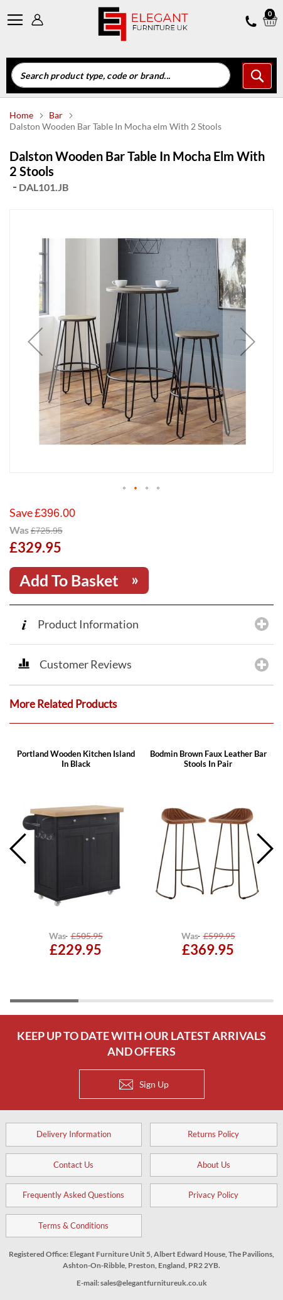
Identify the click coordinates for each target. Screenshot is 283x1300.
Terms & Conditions (73, 1219)
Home (22, 115)
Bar (57, 115)
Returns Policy (213, 1128)
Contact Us (73, 1158)
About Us (213, 1158)
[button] (125, 482)
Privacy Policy (213, 1188)
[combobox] (120, 75)
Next (264, 842)
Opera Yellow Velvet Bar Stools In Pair (208, 752)
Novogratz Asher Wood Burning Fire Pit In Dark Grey (76, 752)
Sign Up (144, 1078)
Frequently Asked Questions (73, 1188)
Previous (18, 842)
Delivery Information (73, 1128)
